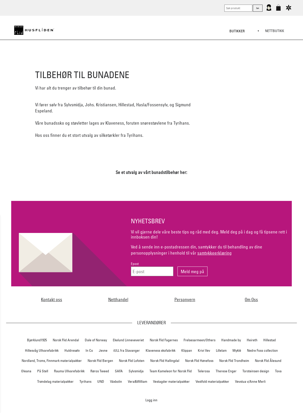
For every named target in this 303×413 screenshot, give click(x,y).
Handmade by (231, 340)
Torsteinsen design (255, 371)
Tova (278, 371)
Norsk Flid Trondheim (234, 360)
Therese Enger (226, 371)
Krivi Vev (204, 350)
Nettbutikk (274, 30)
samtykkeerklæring (214, 253)
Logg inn (151, 400)
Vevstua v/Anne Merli (250, 381)
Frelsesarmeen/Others (199, 340)
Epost (135, 264)
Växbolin (116, 381)
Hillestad (269, 340)
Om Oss (251, 299)
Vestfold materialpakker (212, 381)
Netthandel (118, 299)
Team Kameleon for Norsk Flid (170, 371)
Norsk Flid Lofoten (131, 360)
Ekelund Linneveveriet (128, 340)
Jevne (103, 350)
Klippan (186, 350)
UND (100, 381)
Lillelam (221, 350)
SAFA (119, 371)
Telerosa (204, 371)
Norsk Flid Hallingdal (164, 360)
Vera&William (137, 381)
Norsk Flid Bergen (100, 360)
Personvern (184, 299)
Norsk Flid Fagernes (164, 340)
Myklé (236, 350)
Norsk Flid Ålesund (268, 360)
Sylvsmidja (136, 371)
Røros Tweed (99, 371)
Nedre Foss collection (262, 350)
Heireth (252, 340)
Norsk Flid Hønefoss (199, 360)
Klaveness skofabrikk (160, 350)
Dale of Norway (96, 340)
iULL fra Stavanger (126, 350)
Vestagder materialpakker (171, 381)
